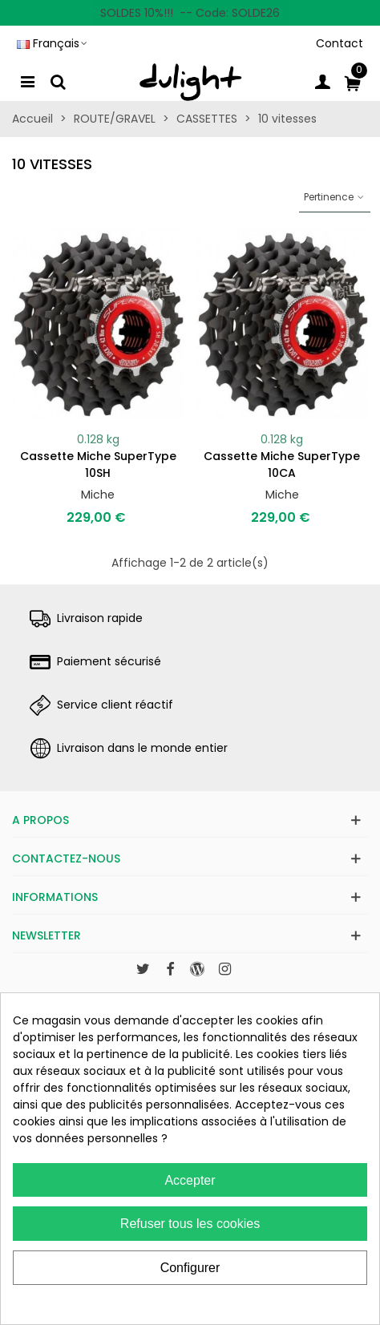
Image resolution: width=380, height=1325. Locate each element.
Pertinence (335, 197)
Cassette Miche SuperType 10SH (98, 464)
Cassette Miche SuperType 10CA (282, 464)
